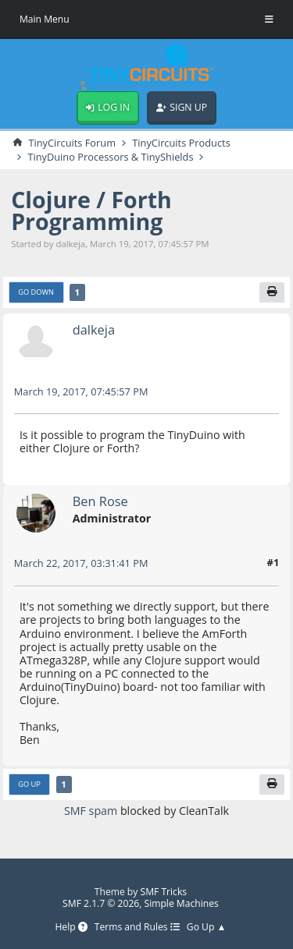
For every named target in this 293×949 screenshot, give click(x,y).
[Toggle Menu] (269, 19)
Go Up (29, 784)
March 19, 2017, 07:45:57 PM (81, 391)
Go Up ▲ (207, 927)
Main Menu (45, 19)
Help (71, 927)
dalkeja (94, 329)
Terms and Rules (137, 927)
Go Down (36, 292)
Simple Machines (182, 903)
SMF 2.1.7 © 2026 (101, 903)
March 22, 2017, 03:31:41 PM (81, 563)
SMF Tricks (164, 891)
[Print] (271, 292)
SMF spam (90, 810)
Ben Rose (100, 501)
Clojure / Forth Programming (91, 210)
